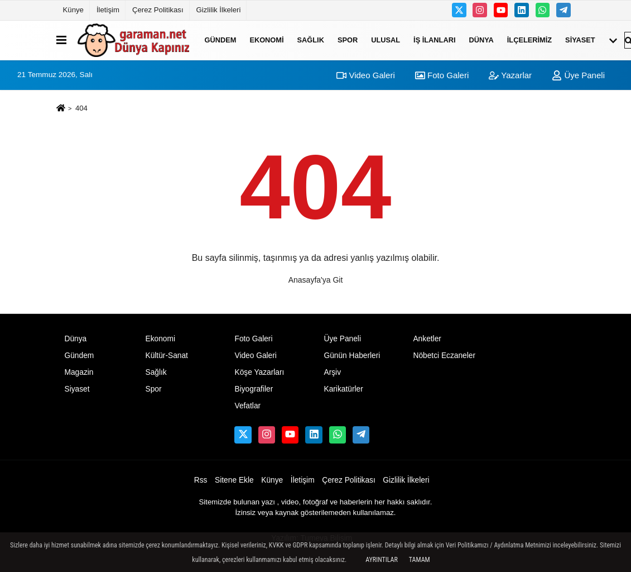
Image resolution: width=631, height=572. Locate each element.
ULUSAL (385, 40)
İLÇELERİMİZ (529, 40)
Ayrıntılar (381, 560)
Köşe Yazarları (259, 372)
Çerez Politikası (158, 10)
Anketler (427, 339)
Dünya (481, 40)
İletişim (108, 10)
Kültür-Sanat (166, 355)
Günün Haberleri (352, 355)
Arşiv (332, 372)
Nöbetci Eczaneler (444, 355)
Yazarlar (510, 75)
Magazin (79, 372)
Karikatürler (343, 389)
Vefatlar (247, 406)
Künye (73, 10)
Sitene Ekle (234, 480)
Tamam (419, 560)
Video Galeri (365, 75)
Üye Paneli (578, 75)
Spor (348, 40)
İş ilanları (434, 40)
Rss (201, 480)
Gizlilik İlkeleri (218, 10)
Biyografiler (253, 389)
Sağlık (310, 40)
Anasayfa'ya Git (315, 279)
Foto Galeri (442, 75)
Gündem (221, 40)
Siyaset (580, 40)
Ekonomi (266, 40)
